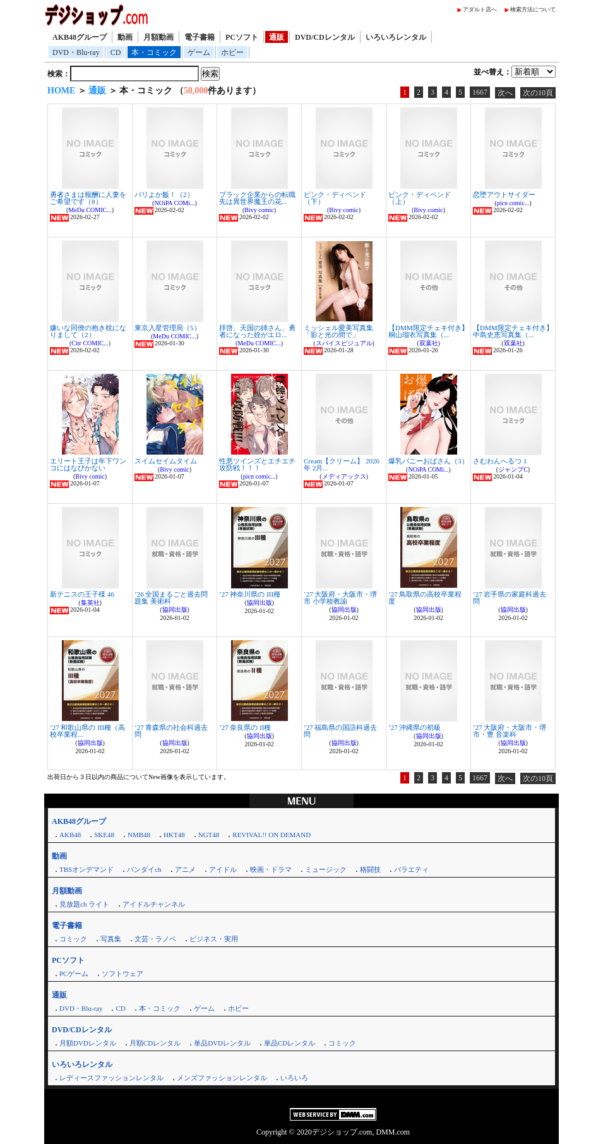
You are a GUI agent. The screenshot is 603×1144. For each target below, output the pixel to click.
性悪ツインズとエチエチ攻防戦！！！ (257, 464)
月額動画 (158, 37)
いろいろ (294, 1077)
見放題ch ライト (84, 904)
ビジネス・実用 (213, 939)
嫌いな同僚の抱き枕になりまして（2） (88, 331)
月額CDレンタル (155, 1043)
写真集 (110, 939)
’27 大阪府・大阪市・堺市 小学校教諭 (340, 597)
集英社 (90, 602)
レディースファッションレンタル (111, 1077)
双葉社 (428, 343)
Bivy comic (258, 209)
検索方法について (533, 9)
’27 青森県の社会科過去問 (171, 731)
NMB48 (139, 834)
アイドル (223, 869)
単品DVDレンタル (222, 1043)
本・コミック (154, 52)
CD (115, 52)
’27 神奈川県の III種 (249, 594)
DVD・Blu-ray (76, 52)
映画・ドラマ (271, 869)
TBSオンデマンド (86, 869)
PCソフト (241, 37)
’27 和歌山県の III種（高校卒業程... (87, 731)
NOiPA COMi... (174, 203)
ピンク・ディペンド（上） (419, 198)
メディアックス (344, 476)
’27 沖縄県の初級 (414, 727)
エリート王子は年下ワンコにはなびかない (88, 464)
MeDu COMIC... (89, 209)
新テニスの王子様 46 (82, 594)
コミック (73, 939)
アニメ (185, 869)
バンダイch (144, 869)
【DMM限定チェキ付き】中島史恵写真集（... (513, 331)
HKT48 (174, 834)
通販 (276, 37)
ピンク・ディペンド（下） (335, 198)
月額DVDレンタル (87, 1043)
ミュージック (326, 869)
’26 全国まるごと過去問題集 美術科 (171, 597)
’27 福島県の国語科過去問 (340, 731)
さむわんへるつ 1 (500, 461)
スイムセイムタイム (165, 461)
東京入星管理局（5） (167, 327)
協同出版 (175, 609)
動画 (125, 37)
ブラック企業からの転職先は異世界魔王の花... (257, 198)
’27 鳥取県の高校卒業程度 (425, 597)
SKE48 (104, 834)
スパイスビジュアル (344, 343)
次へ (505, 92)
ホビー (232, 52)
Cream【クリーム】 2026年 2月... (341, 464)
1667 (479, 92)
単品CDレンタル (289, 1043)
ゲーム (199, 52)
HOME (61, 90)
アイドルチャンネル (153, 904)
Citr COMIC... (89, 343)
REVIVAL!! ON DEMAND (271, 834)
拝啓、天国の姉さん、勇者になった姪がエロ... (257, 331)
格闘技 (370, 869)
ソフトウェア (122, 973)
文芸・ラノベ (155, 939)
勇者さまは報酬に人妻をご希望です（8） (88, 198)
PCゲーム (73, 973)
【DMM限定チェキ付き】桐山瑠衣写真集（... (428, 331)
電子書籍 (199, 37)
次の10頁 (538, 92)
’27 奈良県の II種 (245, 727)
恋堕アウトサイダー (504, 194)
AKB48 (70, 834)
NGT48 (209, 834)
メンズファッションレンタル (222, 1077)
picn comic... (513, 203)
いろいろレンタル (396, 37)
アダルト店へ (480, 9)
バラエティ (411, 869)
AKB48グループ (79, 37)
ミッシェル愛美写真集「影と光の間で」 (338, 331)
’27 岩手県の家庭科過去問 (509, 597)
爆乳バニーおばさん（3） (428, 461)
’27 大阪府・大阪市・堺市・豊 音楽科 (509, 731)
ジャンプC (513, 469)
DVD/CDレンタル (325, 37)
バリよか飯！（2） (164, 194)
